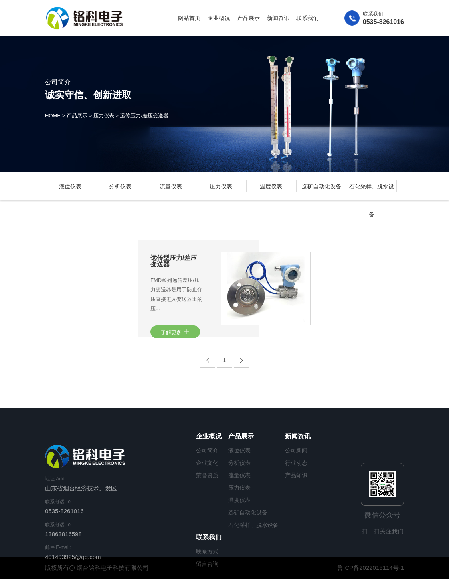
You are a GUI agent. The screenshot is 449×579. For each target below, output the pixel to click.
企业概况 (219, 18)
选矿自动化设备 (321, 186)
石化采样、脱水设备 (253, 525)
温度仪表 (271, 186)
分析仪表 (120, 186)
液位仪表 (70, 186)
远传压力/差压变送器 (144, 116)
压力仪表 (103, 116)
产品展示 (248, 18)
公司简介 (207, 450)
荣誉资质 (207, 475)
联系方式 (207, 551)
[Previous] (207, 360)
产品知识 (296, 475)
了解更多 (175, 332)
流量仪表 (171, 186)
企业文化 (207, 463)
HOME (53, 116)
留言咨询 (207, 564)
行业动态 (296, 463)
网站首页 (189, 18)
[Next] (241, 360)
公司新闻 (296, 450)
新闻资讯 (278, 18)
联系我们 (307, 18)
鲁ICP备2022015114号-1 (370, 567)
